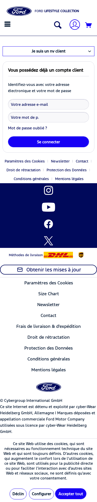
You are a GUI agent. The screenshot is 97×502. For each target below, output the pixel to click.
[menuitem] (8, 24)
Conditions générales (31, 178)
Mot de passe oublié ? (27, 128)
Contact (82, 161)
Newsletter (60, 161)
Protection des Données (67, 170)
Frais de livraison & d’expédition (48, 326)
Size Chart (48, 294)
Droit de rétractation (23, 170)
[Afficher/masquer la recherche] (56, 25)
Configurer (41, 493)
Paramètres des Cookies (25, 161)
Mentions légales (69, 178)
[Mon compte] (72, 25)
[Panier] (89, 25)
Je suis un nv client (48, 51)
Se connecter (48, 141)
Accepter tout (70, 493)
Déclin (18, 493)
